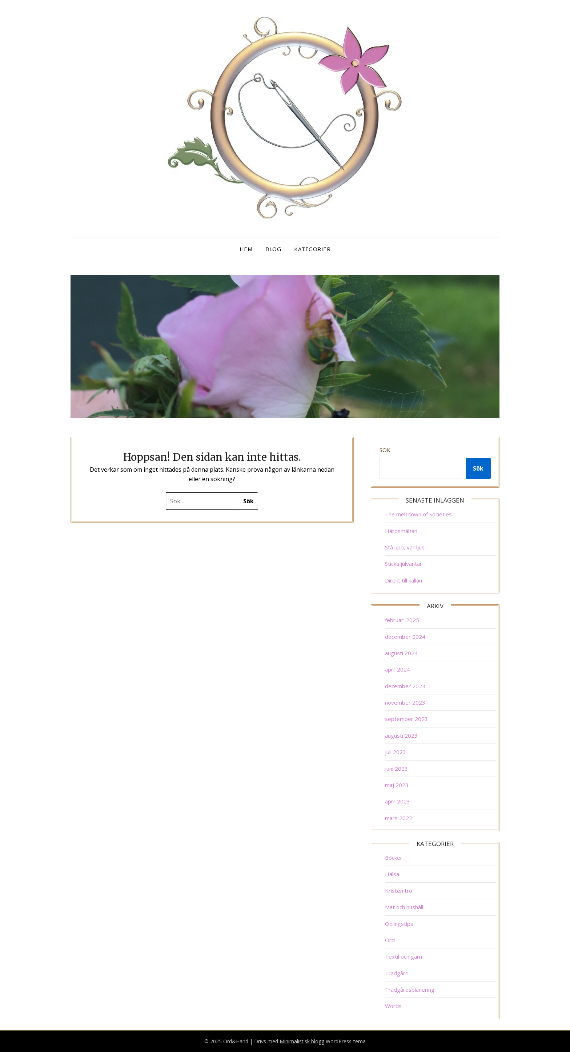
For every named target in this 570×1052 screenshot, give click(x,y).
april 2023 (397, 801)
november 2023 (405, 702)
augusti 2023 (401, 735)
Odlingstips (399, 923)
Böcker (393, 857)
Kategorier (312, 249)
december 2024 (405, 636)
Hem (246, 249)
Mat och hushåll (404, 907)
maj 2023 (397, 785)
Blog (273, 249)
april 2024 (397, 669)
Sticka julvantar (403, 563)
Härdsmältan (401, 531)
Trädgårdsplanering (409, 989)
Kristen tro (398, 890)
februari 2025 (402, 620)
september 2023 (406, 718)
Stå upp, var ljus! (405, 547)
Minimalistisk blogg (302, 1041)
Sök (385, 450)
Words (393, 1005)
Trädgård (397, 973)
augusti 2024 (401, 653)
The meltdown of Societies (418, 514)
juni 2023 (396, 768)
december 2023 (405, 686)
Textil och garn (403, 956)
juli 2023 (395, 751)
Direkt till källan (403, 580)
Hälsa (392, 874)
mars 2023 (398, 818)
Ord (390, 940)
